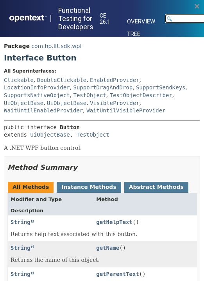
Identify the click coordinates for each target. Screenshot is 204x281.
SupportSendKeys (160, 87)
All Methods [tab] (31, 187)
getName (107, 248)
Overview (141, 21)
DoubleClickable (61, 80)
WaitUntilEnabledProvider (43, 110)
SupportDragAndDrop (102, 87)
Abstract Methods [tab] (156, 187)
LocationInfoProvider (37, 87)
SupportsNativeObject (37, 95)
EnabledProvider (114, 80)
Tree (133, 33)
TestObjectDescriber (141, 95)
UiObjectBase (23, 103)
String (20, 222)
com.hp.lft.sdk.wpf (56, 46)
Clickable (19, 80)
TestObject (89, 95)
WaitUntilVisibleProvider (125, 110)
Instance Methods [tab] (88, 187)
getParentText (117, 274)
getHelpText (114, 222)
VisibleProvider (114, 103)
